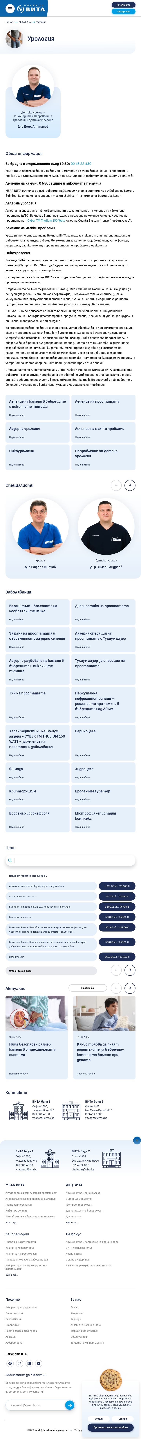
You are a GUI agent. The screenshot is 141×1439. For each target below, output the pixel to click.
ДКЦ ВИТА (74, 1185)
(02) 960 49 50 (41, 1114)
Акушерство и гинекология (83, 1193)
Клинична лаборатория (20, 1248)
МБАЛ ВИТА (25, 22)
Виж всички (88, 988)
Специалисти (14, 1313)
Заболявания (13, 1319)
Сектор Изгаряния (78, 1259)
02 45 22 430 (81, 164)
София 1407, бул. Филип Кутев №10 (98, 1108)
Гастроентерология (19, 1205)
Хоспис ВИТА (74, 1254)
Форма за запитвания (84, 1331)
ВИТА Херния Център (79, 1248)
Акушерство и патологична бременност (32, 1193)
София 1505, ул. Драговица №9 (43, 1108)
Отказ (122, 1419)
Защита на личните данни (87, 1343)
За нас (74, 1307)
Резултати (124, 4)
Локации (11, 1337)
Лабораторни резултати (21, 1307)
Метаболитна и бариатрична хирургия (30, 1216)
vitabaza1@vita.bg (43, 1118)
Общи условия (79, 1337)
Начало (9, 22)
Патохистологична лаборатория (27, 1259)
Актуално (76, 1313)
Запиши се (70, 1405)
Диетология (74, 1216)
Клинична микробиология (21, 1254)
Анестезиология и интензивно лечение (31, 1199)
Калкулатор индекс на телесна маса (88, 1265)
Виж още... (12, 1222)
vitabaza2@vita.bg (96, 1118)
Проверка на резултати (21, 1242)
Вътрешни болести (79, 1199)
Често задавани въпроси (21, 1331)
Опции (99, 1419)
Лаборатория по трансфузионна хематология (26, 1267)
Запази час (123, 11)
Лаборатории (17, 1234)
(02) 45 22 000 (93, 1114)
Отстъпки (12, 1325)
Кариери (75, 1319)
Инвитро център (17, 1210)
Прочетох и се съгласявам (110, 1427)
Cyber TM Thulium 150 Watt (46, 221)
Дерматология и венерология (84, 1210)
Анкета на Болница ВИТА (85, 1325)
